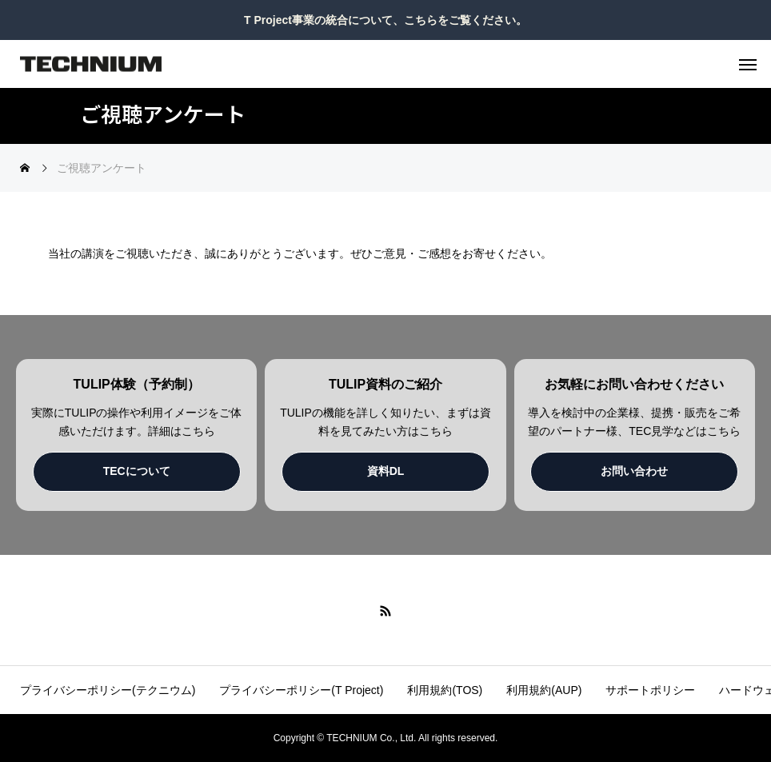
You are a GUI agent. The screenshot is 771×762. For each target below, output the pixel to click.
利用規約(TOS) (444, 690)
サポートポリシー (650, 690)
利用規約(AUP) (543, 690)
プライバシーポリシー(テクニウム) (107, 690)
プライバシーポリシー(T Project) (301, 690)
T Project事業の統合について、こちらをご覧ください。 (385, 20)
